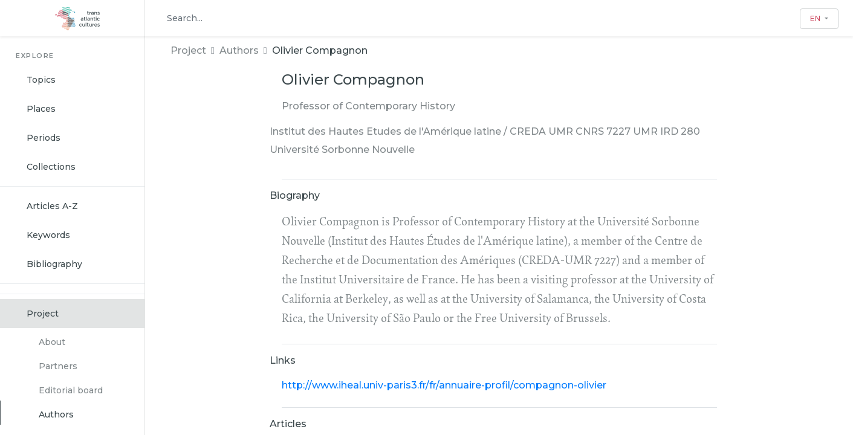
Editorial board (71, 390)
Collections (51, 166)
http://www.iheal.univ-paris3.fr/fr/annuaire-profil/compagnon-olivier (444, 385)
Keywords (48, 235)
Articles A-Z (52, 206)
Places (41, 108)
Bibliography (54, 264)
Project (43, 313)
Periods (43, 137)
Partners (58, 366)
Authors (56, 414)
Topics (41, 79)
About (52, 342)
